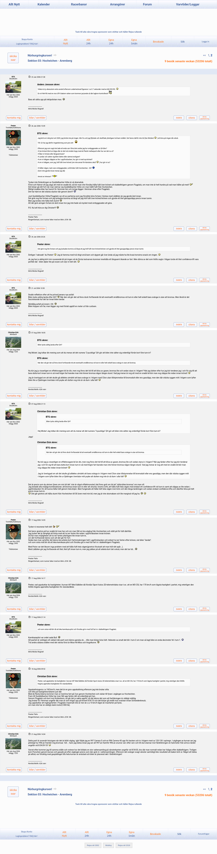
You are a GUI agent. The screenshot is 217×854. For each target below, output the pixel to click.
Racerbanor (79, 4)
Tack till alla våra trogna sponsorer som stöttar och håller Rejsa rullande (108, 32)
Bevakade (158, 41)
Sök (183, 41)
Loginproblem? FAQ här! (27, 43)
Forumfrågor (203, 834)
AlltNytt (65, 41)
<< (204, 55)
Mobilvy (108, 845)
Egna (111, 41)
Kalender (44, 4)
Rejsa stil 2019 (124, 845)
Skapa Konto (27, 39)
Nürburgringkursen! (43, 55)
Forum (147, 4)
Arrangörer (117, 4)
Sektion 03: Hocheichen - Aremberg (50, 60)
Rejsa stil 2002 (93, 845)
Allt (88, 41)
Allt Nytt (14, 4)
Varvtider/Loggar (187, 4)
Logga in (205, 41)
